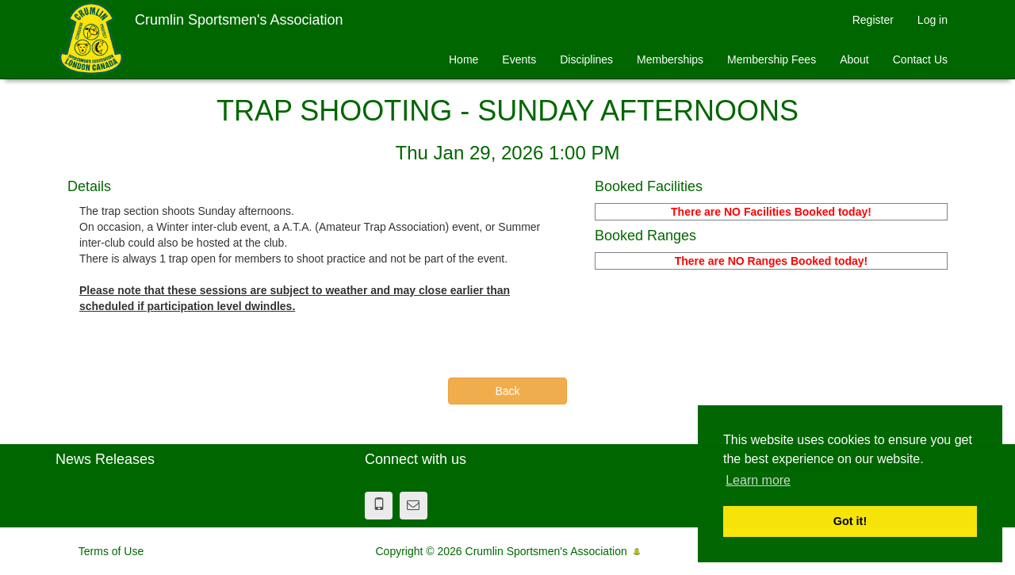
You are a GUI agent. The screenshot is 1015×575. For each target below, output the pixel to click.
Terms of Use (111, 551)
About (854, 59)
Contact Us (920, 59)
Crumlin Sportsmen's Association (239, 20)
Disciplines (586, 59)
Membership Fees (771, 59)
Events (519, 59)
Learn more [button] (758, 480)
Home (463, 59)
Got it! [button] (850, 521)
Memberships (670, 59)
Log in (932, 19)
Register (873, 19)
